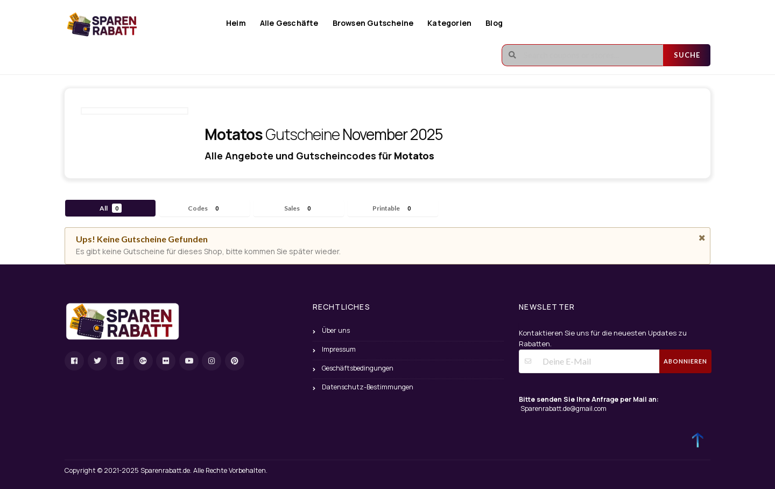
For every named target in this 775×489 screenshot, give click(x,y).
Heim (236, 23)
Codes (205, 208)
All (111, 208)
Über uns (336, 330)
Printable (393, 208)
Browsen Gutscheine (373, 23)
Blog (494, 23)
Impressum (339, 349)
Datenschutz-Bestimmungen (367, 387)
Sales (299, 208)
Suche (687, 55)
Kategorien (449, 23)
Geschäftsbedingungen (357, 368)
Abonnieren (685, 361)
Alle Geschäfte (289, 23)
